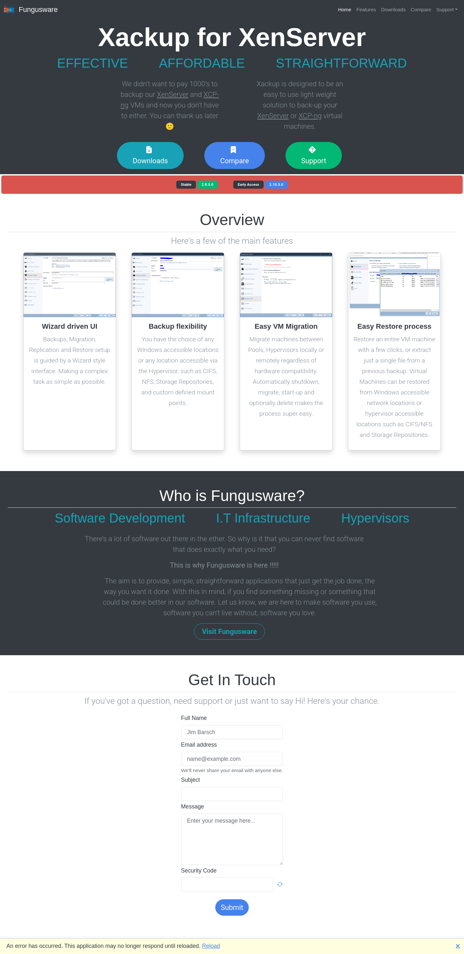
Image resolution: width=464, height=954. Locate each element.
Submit (232, 907)
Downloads (393, 9)
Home (344, 9)
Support (445, 9)
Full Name (194, 718)
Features (366, 9)
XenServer (172, 94)
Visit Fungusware (229, 632)
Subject (190, 780)
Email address (199, 744)
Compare (421, 9)
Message (192, 806)
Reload (211, 946)
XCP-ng (310, 116)
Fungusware (31, 10)
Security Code (199, 870)
